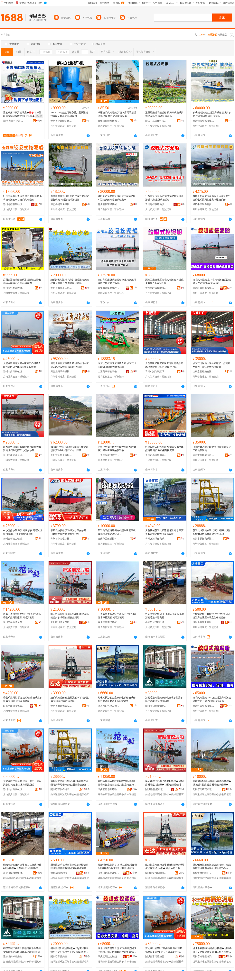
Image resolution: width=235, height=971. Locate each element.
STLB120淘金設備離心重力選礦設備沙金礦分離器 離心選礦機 (69, 114)
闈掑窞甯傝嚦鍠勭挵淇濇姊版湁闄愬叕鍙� (108, 789)
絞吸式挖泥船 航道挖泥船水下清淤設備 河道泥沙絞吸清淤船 (70, 699)
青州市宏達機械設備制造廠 (61, 705)
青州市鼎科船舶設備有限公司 (156, 455)
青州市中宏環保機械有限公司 (61, 538)
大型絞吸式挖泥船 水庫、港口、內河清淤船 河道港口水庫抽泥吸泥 (22, 783)
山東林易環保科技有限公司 (108, 455)
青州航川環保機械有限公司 (61, 622)
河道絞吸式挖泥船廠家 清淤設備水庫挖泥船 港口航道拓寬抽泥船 (164, 448)
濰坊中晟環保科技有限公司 (156, 120)
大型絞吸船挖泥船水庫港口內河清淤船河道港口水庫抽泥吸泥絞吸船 (22, 365)
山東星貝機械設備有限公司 (156, 622)
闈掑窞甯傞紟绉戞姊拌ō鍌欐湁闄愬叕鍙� (156, 956)
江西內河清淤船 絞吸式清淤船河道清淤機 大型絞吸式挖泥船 (164, 198)
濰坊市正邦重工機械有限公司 (108, 705)
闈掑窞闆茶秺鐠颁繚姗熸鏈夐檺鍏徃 (203, 789)
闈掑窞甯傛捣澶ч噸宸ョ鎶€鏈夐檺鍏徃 (61, 956)
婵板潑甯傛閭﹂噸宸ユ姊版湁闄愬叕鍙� (203, 873)
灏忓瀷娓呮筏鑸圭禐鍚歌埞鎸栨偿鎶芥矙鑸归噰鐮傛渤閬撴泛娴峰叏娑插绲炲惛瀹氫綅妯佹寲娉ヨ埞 (70, 866)
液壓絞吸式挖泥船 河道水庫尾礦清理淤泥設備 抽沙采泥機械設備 (117, 114)
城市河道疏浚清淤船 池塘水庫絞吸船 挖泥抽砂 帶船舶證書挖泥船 (70, 616)
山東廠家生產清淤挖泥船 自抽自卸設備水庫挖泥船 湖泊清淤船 (117, 616)
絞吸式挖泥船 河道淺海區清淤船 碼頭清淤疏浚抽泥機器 (164, 616)
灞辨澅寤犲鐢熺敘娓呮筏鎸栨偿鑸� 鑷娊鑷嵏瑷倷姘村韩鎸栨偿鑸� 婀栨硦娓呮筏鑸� (212, 783)
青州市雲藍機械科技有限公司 (108, 538)
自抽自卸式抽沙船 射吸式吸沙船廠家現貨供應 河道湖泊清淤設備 (70, 198)
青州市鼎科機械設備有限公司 (14, 371)
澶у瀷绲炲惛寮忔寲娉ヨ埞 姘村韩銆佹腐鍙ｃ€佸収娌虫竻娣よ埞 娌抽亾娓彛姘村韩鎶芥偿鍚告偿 (163, 950)
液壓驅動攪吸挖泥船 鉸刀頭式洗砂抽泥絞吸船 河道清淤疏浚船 (164, 114)
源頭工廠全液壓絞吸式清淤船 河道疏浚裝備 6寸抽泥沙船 (164, 281)
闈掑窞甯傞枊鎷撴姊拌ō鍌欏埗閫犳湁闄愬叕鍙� (61, 789)
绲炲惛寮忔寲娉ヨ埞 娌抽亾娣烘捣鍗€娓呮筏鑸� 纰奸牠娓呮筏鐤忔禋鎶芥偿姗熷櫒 (22, 866)
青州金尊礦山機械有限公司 (14, 538)
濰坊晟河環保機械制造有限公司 (61, 371)
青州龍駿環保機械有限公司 (203, 120)
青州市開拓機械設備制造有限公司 (203, 538)
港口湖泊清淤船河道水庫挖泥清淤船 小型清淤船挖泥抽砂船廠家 (117, 198)
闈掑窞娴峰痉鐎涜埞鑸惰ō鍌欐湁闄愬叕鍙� (203, 956)
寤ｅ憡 (38, 116)
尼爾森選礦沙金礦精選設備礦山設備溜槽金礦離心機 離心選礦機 (22, 281)
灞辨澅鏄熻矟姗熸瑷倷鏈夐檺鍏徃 (14, 873)
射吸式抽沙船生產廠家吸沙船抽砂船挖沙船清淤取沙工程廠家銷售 (117, 699)
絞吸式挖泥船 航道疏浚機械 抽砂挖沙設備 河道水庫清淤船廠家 (22, 699)
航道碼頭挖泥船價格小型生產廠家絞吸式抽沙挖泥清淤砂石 (117, 532)
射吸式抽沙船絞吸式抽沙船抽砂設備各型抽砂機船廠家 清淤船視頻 (211, 532)
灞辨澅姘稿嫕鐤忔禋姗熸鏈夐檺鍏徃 (108, 873)
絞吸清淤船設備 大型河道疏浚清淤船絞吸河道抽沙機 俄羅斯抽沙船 (70, 281)
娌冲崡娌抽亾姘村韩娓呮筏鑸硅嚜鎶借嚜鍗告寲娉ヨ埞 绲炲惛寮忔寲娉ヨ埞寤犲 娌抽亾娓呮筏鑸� (117, 783)
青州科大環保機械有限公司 (203, 288)
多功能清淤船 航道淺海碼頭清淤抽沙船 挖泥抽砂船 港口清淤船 (212, 114)
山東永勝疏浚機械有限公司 (14, 705)
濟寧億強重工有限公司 (203, 622)
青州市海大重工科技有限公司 (61, 288)
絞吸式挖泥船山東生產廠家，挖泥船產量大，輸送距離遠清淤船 (211, 365)
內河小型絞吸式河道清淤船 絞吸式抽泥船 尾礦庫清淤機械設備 (117, 365)
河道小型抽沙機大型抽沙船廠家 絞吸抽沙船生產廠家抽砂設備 (117, 448)
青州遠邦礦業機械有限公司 (108, 120)
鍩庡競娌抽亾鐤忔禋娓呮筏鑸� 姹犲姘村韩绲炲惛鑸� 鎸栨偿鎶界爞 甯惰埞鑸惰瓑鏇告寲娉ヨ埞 (164, 783)
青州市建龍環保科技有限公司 (14, 455)
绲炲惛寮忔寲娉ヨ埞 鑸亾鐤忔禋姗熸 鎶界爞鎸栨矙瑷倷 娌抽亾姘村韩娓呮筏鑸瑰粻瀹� (117, 866)
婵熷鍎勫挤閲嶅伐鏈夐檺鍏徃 (61, 873)
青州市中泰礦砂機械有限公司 (61, 120)
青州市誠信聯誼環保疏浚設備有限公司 (156, 371)
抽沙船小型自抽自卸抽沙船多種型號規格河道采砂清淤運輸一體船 (69, 448)
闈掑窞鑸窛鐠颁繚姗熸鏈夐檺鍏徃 (156, 789)
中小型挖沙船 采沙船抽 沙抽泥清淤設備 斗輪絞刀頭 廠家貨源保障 (22, 532)
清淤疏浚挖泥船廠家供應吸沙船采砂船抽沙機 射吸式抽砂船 (164, 699)
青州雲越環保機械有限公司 (108, 622)
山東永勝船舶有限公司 (203, 371)
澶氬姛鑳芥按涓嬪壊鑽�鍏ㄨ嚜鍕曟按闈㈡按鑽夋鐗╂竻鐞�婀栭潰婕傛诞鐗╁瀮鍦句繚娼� (22, 114)
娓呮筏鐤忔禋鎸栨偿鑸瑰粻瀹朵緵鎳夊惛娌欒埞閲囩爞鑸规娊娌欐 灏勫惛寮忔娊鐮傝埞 (22, 950)
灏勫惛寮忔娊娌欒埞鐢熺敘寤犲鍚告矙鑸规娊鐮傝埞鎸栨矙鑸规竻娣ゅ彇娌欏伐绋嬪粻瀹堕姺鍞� (212, 866)
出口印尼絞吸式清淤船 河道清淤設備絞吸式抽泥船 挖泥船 (117, 281)
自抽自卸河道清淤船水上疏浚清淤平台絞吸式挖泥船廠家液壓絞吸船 (211, 198)
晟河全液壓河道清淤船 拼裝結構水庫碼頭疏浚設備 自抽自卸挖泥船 (70, 365)
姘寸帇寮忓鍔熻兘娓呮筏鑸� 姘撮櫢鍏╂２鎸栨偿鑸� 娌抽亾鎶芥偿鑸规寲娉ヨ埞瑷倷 (212, 950)
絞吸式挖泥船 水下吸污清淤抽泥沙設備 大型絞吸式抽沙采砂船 (212, 281)
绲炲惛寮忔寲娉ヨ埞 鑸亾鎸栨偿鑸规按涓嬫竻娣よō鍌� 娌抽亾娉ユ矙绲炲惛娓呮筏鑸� (164, 866)
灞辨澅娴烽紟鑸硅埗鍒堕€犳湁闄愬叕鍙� (14, 956)
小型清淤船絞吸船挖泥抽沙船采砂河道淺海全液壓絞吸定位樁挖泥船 (211, 616)
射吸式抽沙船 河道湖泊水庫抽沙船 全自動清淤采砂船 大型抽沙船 (70, 532)
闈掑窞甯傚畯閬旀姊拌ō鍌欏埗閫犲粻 (156, 873)
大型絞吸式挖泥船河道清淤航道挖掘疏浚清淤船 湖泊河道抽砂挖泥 (164, 365)
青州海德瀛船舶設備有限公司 (14, 204)
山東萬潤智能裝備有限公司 (108, 371)
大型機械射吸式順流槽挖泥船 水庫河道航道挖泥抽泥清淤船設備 (164, 532)
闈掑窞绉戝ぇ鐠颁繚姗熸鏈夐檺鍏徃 (108, 956)
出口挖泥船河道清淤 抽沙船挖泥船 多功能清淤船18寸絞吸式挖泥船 (22, 198)
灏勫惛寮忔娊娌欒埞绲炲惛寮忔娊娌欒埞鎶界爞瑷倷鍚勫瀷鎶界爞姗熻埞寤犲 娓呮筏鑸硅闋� (70, 783)
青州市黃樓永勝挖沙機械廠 (61, 455)
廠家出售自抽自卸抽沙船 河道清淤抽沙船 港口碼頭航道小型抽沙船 (22, 448)
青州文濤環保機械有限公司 (156, 538)
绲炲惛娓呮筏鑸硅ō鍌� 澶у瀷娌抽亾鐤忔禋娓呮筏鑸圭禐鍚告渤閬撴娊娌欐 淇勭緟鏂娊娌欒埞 (70, 950)
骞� (39, 120)
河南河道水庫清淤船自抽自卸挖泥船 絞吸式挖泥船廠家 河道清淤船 (22, 616)
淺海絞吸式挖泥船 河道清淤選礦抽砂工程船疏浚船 (212, 448)
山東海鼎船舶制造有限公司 (156, 705)
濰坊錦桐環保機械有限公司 (61, 204)
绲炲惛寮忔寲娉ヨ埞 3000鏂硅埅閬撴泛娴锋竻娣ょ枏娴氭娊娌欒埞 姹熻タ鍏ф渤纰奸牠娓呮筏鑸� (117, 950)
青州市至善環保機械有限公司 (14, 622)
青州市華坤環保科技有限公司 (203, 455)
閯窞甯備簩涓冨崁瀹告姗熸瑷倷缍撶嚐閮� (14, 120)
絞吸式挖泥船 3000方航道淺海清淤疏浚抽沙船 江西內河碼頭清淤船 (212, 699)
